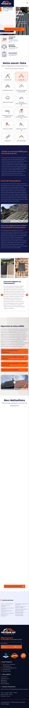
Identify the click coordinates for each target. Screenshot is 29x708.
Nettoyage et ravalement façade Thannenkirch (7, 608)
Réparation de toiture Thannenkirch (5, 606)
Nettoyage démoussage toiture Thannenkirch (21, 604)
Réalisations (4, 680)
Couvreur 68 (4, 677)
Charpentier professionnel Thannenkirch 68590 (20, 607)
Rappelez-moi (10, 646)
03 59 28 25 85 (7, 669)
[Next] (27, 295)
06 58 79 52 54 (7, 671)
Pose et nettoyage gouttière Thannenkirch (6, 611)
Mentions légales (5, 683)
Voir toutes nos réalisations (13, 586)
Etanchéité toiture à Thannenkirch (5, 615)
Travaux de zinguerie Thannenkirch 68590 (19, 615)
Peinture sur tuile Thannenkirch (7, 603)
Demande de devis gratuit (13, 29)
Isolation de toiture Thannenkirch (7, 613)
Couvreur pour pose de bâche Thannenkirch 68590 (21, 610)
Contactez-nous (5, 678)
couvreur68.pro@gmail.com (10, 668)
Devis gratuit (4, 682)
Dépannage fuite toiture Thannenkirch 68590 (19, 612)
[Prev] (2, 295)
